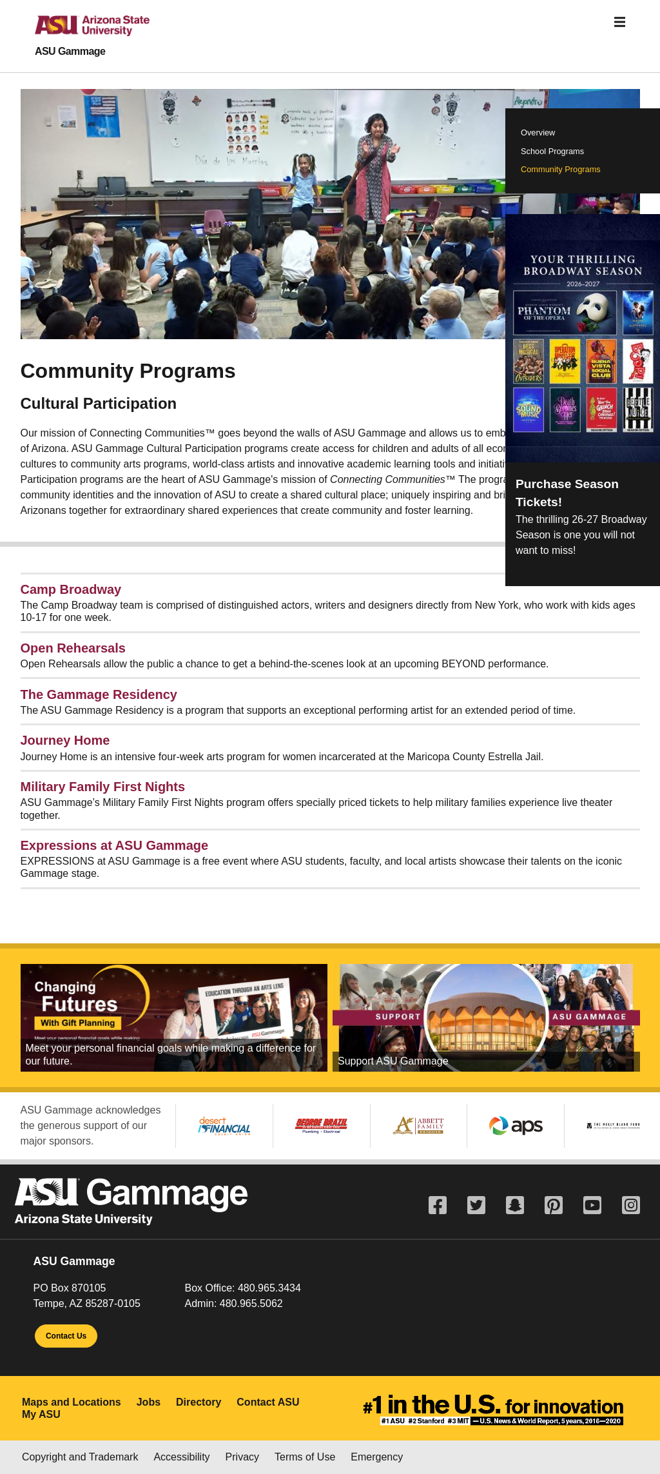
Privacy (242, 1456)
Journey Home (65, 740)
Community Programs (561, 169)
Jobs (148, 1402)
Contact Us (66, 1336)
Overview (538, 132)
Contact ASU (268, 1402)
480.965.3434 (269, 1287)
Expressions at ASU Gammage (115, 845)
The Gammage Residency (99, 694)
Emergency (377, 1456)
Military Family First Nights (103, 787)
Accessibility (181, 1456)
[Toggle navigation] (620, 22)
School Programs (552, 151)
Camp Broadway (71, 589)
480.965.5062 (251, 1303)
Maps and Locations (71, 1402)
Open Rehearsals (73, 648)
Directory (198, 1402)
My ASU (41, 1414)
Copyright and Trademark (80, 1456)
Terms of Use (305, 1456)
